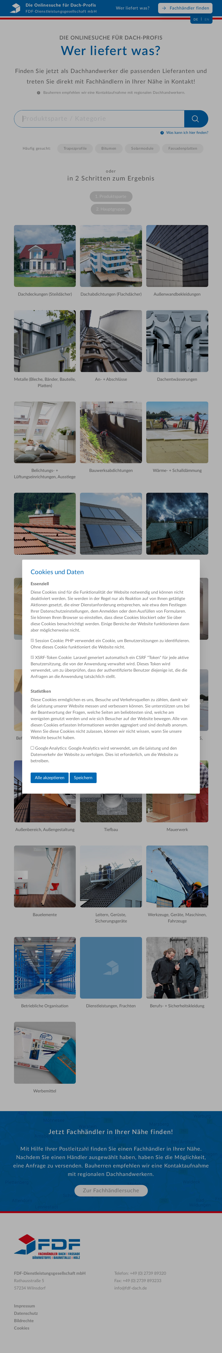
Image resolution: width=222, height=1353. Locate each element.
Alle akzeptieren (49, 778)
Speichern (83, 778)
